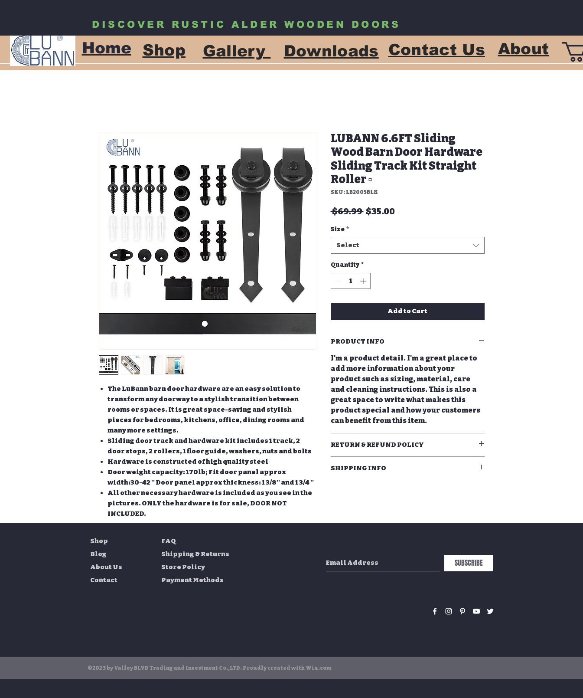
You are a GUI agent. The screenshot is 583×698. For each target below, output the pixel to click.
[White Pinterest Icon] (462, 611)
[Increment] (363, 280)
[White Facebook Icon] (434, 611)
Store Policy (183, 567)
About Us (106, 567)
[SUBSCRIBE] (468, 563)
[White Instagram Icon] (448, 611)
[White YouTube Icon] (476, 611)
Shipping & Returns (195, 554)
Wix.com (318, 668)
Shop (99, 541)
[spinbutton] (350, 280)
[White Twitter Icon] (490, 611)
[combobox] (408, 245)
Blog (98, 554)
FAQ (168, 541)
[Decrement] (337, 280)
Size (340, 229)
